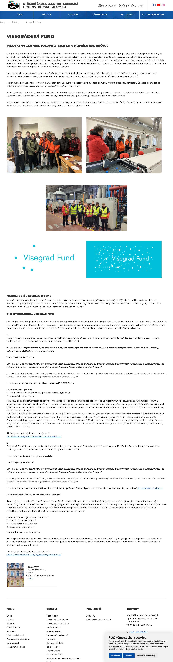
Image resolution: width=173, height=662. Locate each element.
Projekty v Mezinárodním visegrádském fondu (39, 570)
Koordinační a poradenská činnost (64, 658)
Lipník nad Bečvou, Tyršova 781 (50, 5)
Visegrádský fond (33, 22)
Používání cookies (16, 647)
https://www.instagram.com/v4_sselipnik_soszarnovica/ (34, 436)
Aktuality (126, 14)
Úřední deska (99, 14)
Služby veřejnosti (153, 14)
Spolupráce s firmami (57, 619)
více (31, 578)
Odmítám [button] (129, 656)
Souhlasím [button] (115, 656)
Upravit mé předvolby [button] (146, 656)
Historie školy (53, 627)
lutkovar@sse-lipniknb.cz (150, 488)
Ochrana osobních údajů (98, 619)
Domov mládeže (55, 643)
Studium (73, 14)
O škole (46, 14)
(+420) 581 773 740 (138, 632)
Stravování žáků (54, 654)
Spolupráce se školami (58, 623)
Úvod (20, 14)
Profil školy (52, 616)
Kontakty (51, 639)
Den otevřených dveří (57, 635)
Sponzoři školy (54, 631)
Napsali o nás (53, 651)
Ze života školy (54, 647)
